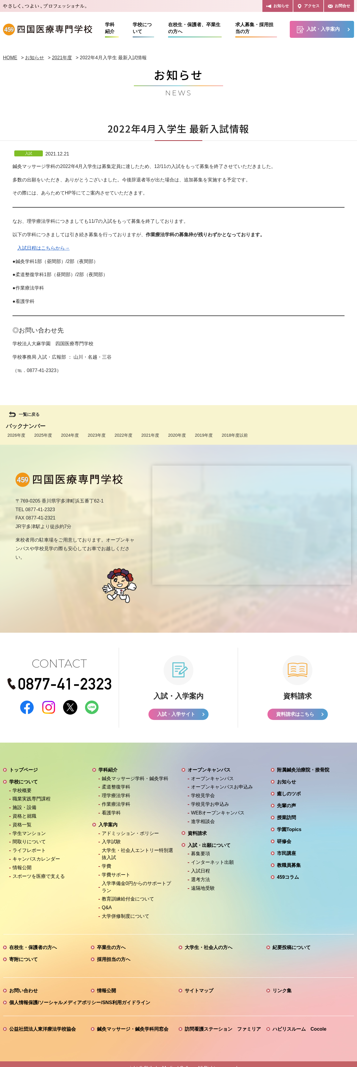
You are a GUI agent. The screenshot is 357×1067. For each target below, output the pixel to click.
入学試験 (111, 842)
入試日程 (200, 871)
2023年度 (97, 435)
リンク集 (282, 990)
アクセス (308, 6)
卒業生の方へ (111, 947)
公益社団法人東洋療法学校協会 (42, 1029)
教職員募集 (289, 865)
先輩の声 (286, 805)
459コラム (288, 877)
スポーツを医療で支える (38, 876)
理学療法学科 (116, 796)
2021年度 (150, 435)
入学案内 (108, 825)
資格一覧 (22, 825)
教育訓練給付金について (128, 899)
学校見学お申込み (210, 804)
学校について (142, 28)
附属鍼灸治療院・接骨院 (303, 770)
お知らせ (277, 6)
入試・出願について (209, 845)
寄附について (23, 959)
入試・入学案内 (318, 29)
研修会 (284, 841)
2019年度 (204, 435)
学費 (106, 866)
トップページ (23, 770)
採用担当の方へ (113, 959)
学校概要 (22, 790)
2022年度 (123, 435)
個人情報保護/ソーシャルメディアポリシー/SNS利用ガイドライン (79, 1002)
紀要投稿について (292, 947)
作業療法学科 (116, 804)
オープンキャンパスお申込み (222, 787)
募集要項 (200, 854)
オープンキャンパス (209, 770)
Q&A (107, 908)
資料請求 (197, 833)
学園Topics (289, 829)
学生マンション (29, 833)
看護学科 (111, 813)
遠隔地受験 (203, 888)
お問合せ (339, 6)
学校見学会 (203, 796)
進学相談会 (203, 821)
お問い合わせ (23, 990)
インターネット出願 (212, 862)
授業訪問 (286, 817)
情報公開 (22, 867)
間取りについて (29, 842)
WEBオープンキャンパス (218, 813)
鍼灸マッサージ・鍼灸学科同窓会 (132, 1029)
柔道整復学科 (116, 787)
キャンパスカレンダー (36, 859)
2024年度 (70, 435)
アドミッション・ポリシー (130, 833)
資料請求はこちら (295, 714)
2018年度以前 (235, 435)
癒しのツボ (289, 794)
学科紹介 (110, 28)
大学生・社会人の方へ (208, 947)
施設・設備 (24, 808)
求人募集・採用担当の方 (254, 28)
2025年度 (43, 435)
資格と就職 (24, 816)
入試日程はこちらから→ (43, 248)
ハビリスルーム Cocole (299, 1029)
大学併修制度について (125, 916)
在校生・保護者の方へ (33, 947)
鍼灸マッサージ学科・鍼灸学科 (135, 778)
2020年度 (177, 435)
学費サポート (116, 875)
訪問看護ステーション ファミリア (223, 1029)
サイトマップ (199, 990)
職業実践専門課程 (31, 799)
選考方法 (200, 879)
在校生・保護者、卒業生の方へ (194, 28)
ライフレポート (29, 850)
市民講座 (286, 853)
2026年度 (16, 435)
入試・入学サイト (176, 714)
